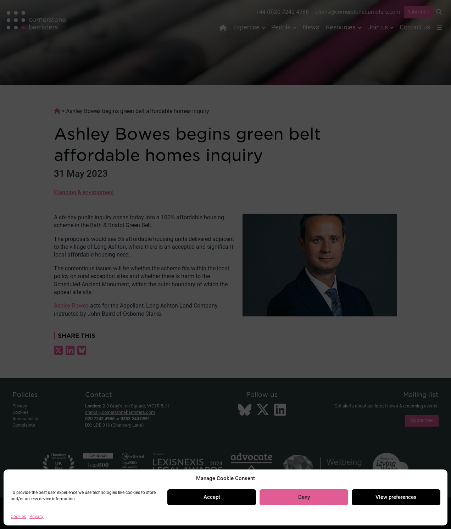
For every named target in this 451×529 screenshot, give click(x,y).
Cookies (18, 516)
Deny (304, 497)
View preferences (396, 497)
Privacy (36, 516)
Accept (212, 497)
